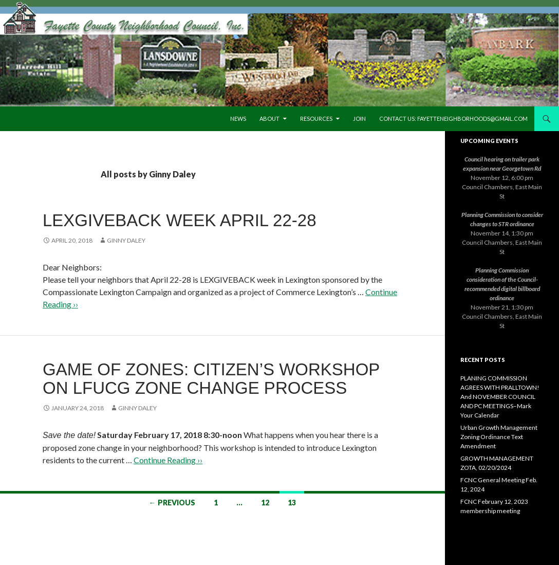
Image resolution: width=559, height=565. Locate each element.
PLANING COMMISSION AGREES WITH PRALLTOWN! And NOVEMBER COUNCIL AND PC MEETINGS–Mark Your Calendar (499, 396)
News (238, 118)
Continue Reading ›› (168, 460)
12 (265, 502)
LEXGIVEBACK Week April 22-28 (179, 220)
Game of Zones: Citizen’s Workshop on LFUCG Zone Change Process (211, 378)
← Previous (172, 502)
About (269, 118)
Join (359, 118)
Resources (316, 118)
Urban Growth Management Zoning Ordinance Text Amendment (498, 437)
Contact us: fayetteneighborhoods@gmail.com (453, 118)
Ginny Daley (126, 240)
